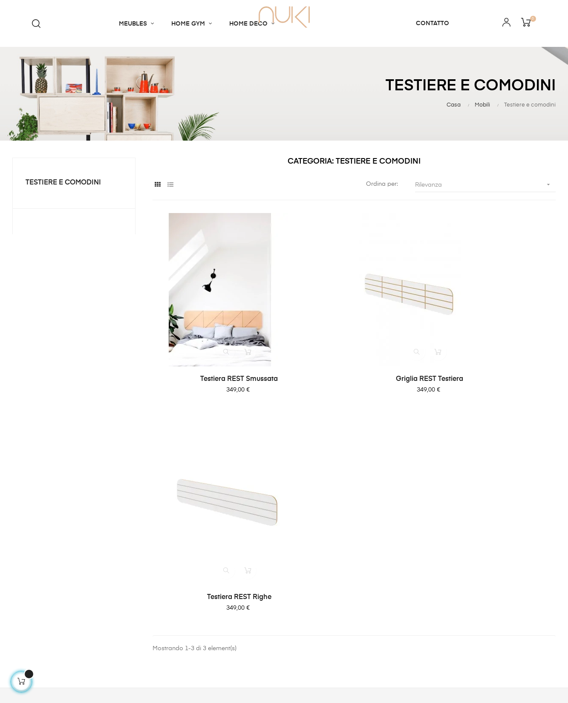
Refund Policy (312, 574)
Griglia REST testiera (354, 364)
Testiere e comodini (63, 182)
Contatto (163, 543)
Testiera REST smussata (214, 364)
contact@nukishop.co (39, 589)
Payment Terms (315, 543)
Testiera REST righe (494, 366)
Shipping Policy (314, 528)
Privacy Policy (312, 589)
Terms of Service (316, 559)
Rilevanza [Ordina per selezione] (485, 184)
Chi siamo (164, 528)
